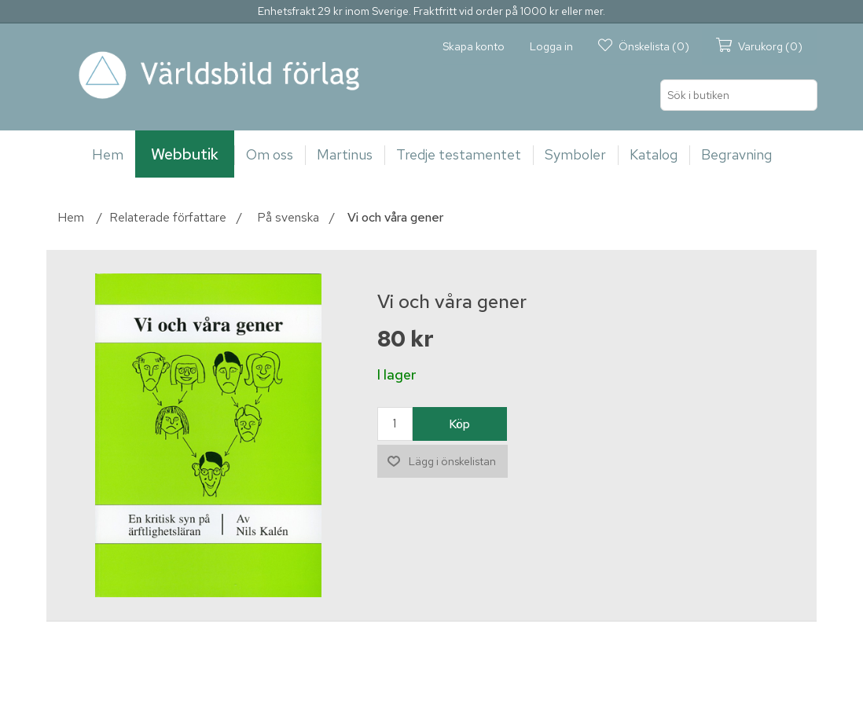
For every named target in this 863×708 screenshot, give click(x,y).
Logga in (551, 46)
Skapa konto (474, 46)
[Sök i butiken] (738, 95)
